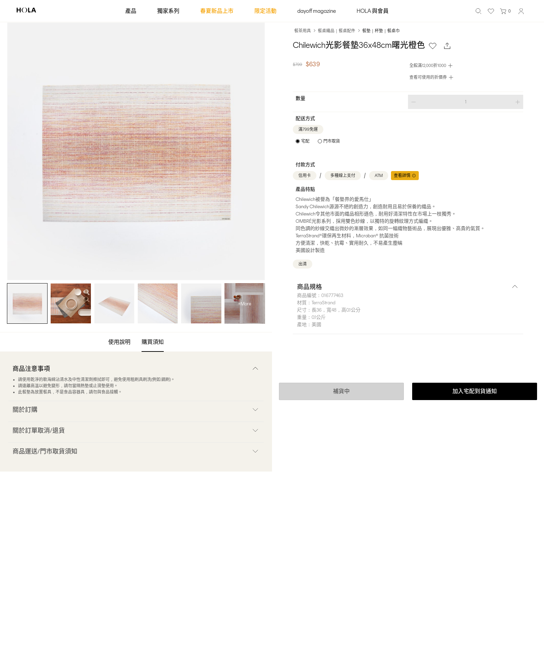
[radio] (302, 141)
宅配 (305, 141)
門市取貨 (331, 141)
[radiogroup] (318, 141)
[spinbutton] (465, 102)
